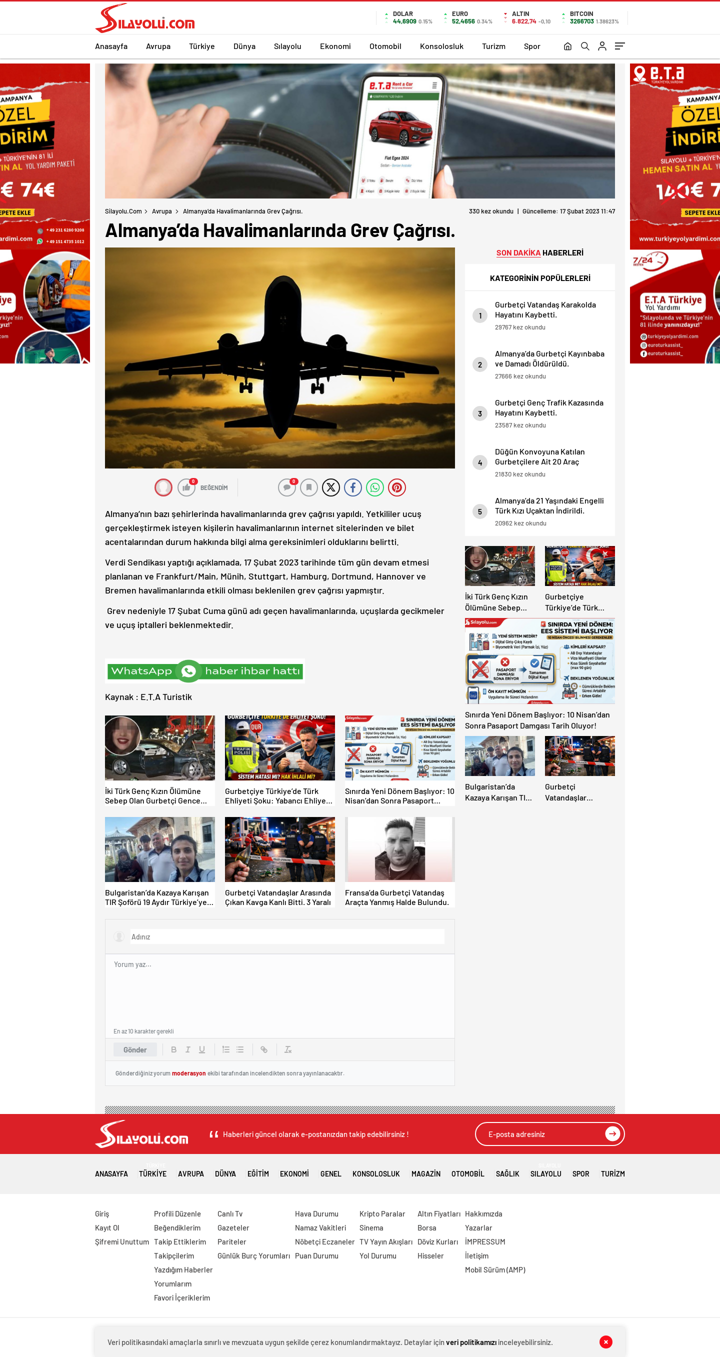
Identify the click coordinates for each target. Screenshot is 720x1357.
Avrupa (158, 45)
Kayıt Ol (107, 1227)
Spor (532, 45)
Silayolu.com (123, 211)
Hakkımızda (483, 1213)
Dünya (245, 45)
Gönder (135, 1049)
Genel (331, 1170)
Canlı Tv (230, 1213)
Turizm (494, 45)
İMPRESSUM (485, 1241)
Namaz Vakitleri (320, 1227)
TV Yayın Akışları (386, 1241)
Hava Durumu (316, 1213)
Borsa (427, 1227)
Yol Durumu (378, 1255)
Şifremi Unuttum (122, 1241)
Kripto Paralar (383, 1213)
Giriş (102, 1213)
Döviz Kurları (438, 1241)
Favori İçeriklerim (182, 1297)
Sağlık (508, 1170)
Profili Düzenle (177, 1213)
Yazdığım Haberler (183, 1269)
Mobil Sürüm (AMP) (495, 1269)
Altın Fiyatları (439, 1213)
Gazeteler (234, 1227)
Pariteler (232, 1241)
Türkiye (202, 45)
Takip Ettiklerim (180, 1241)
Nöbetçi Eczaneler (325, 1241)
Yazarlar (478, 1227)
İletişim (476, 1255)
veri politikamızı (471, 1342)
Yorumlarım (173, 1283)
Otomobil (386, 45)
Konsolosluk (442, 45)
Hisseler (431, 1255)
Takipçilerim (174, 1255)
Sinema (372, 1227)
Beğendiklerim (177, 1227)
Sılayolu (288, 45)
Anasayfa (111, 45)
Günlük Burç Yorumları (254, 1255)
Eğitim (258, 1170)
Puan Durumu (316, 1255)
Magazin (426, 1170)
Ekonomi (335, 45)
